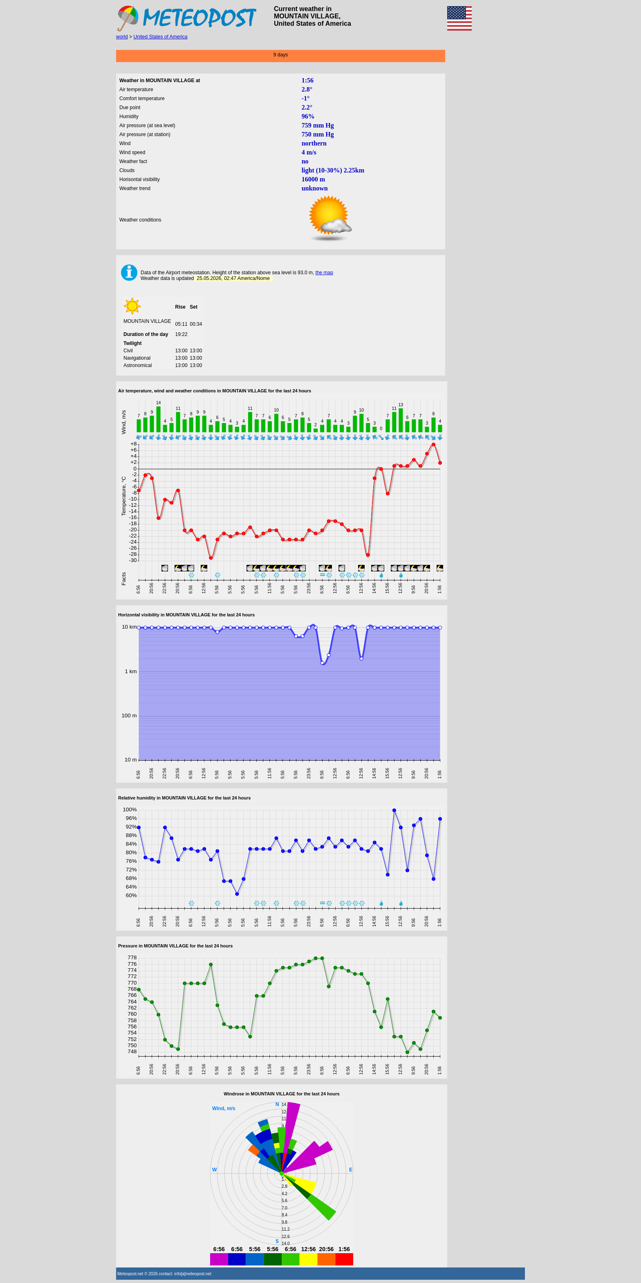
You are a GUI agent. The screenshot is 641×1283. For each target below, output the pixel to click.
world (122, 37)
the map (324, 272)
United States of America (160, 37)
